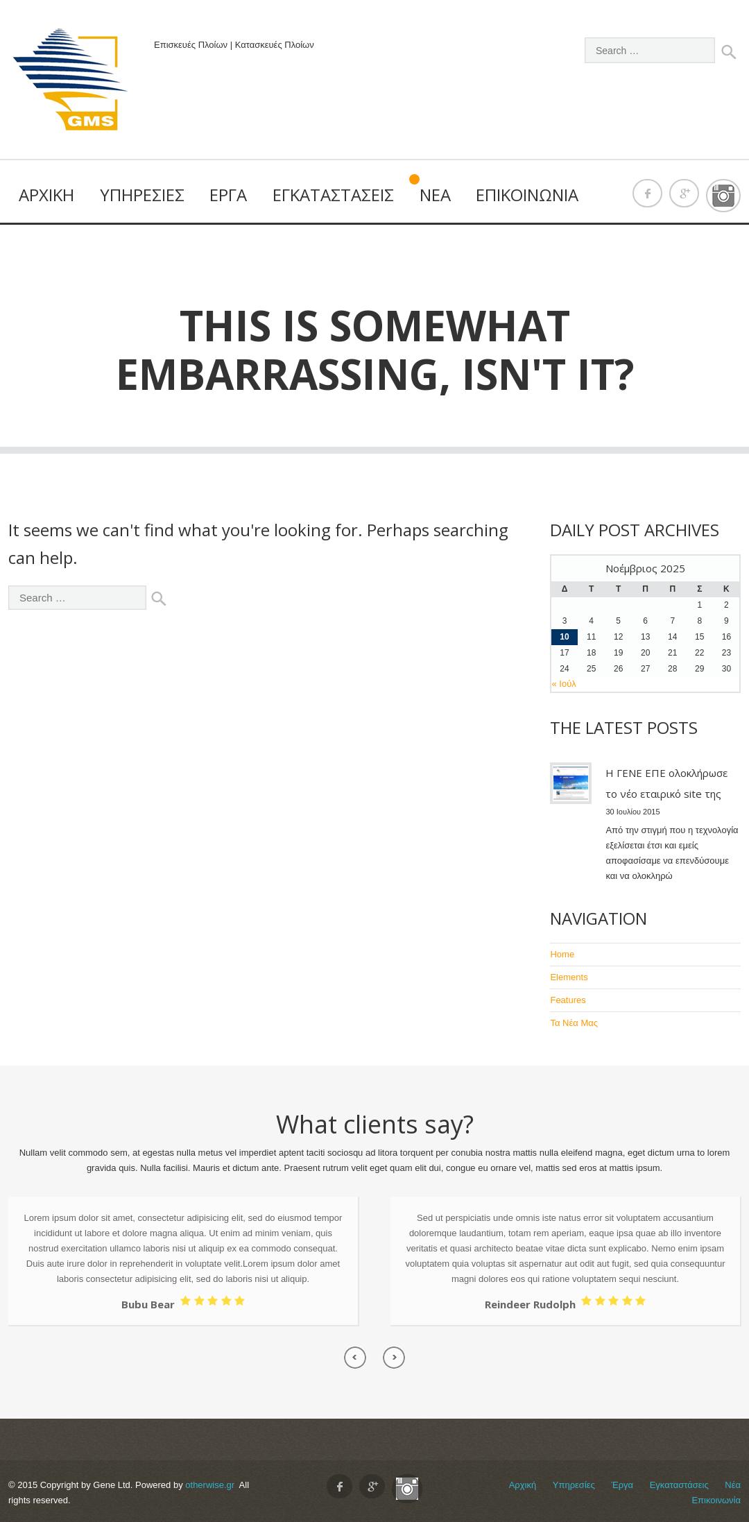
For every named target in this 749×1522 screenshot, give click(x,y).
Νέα (435, 194)
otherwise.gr (209, 1485)
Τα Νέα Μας (574, 1023)
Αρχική (46, 194)
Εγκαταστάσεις (333, 194)
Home (562, 954)
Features (567, 1000)
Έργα (228, 194)
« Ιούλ (563, 683)
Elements (568, 977)
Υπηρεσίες (142, 194)
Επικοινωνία (527, 194)
